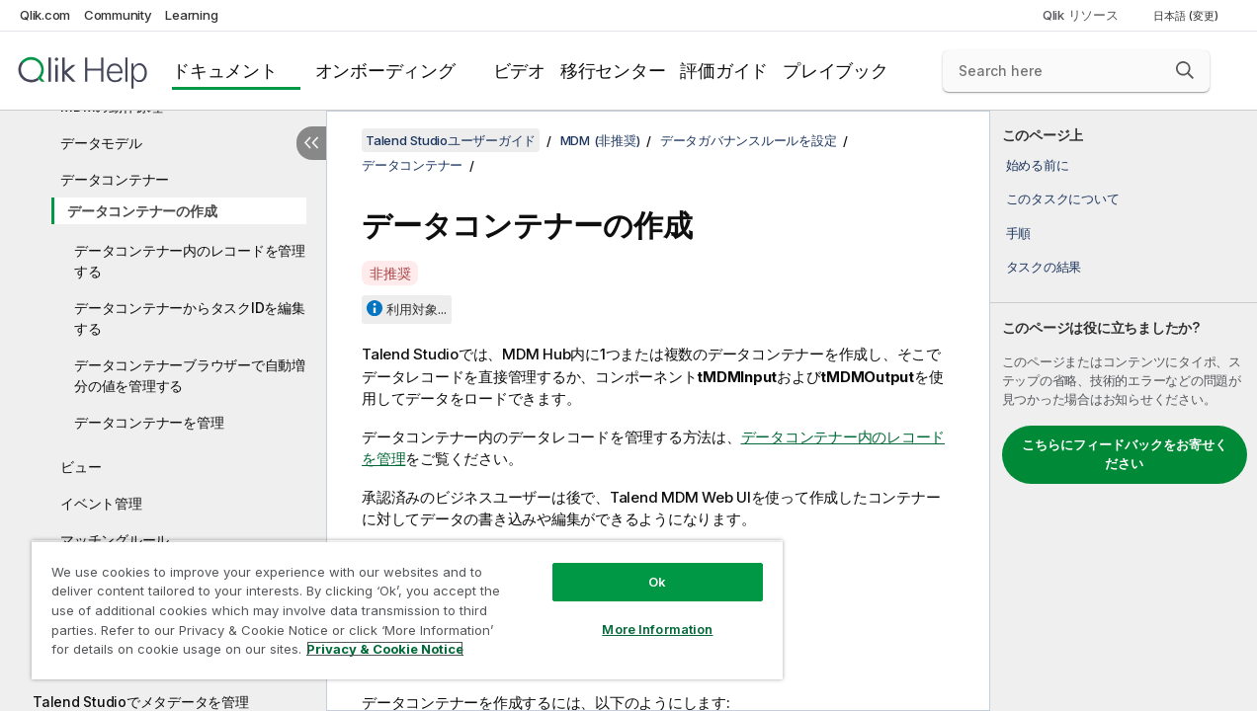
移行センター (613, 70)
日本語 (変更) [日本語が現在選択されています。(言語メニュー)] (1187, 16)
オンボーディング (385, 70)
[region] (396, 602)
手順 (1019, 233)
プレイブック (835, 70)
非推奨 (390, 273)
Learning (191, 15)
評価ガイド (724, 70)
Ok (638, 567)
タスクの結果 (1044, 267)
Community (118, 15)
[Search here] (1076, 71)
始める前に (1037, 165)
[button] (1185, 70)
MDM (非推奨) (600, 140)
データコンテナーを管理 (148, 422)
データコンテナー (114, 179)
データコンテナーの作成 (141, 210)
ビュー (80, 466)
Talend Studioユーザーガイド (451, 140)
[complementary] (1123, 411)
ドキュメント (225, 70)
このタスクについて (1063, 198)
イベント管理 (101, 503)
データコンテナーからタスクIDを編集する (189, 318)
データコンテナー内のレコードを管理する (189, 260)
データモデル (101, 142)
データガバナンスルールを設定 (748, 140)
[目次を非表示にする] (311, 143)
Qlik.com (45, 15)
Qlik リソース (1081, 15)
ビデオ (519, 70)
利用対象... (416, 309)
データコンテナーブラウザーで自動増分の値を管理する (189, 375)
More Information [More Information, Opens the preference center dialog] (639, 614)
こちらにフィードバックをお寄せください (1124, 454)
